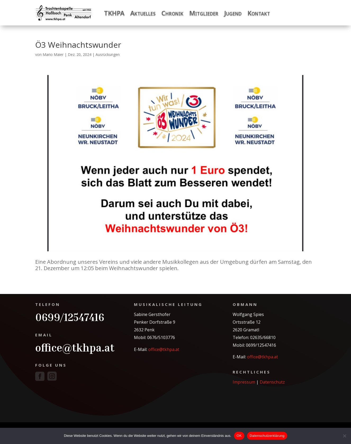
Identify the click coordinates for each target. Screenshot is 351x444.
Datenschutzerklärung (267, 436)
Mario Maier (53, 54)
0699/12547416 (69, 317)
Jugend (233, 12)
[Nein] (344, 435)
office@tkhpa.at (74, 347)
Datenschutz (272, 382)
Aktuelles (143, 12)
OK (239, 436)
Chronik (172, 12)
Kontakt (259, 12)
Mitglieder (203, 12)
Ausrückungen (108, 54)
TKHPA (114, 12)
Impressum (244, 382)
